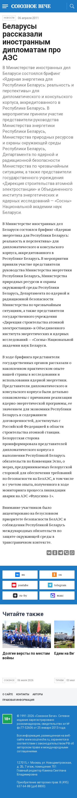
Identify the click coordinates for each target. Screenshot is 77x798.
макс (57, 595)
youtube (20, 585)
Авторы (37, 694)
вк (20, 574)
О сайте (7, 694)
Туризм (60, 680)
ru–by (20, 595)
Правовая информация (18, 700)
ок (57, 574)
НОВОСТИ (9, 18)
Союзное (9, 680)
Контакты (22, 694)
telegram (57, 585)
